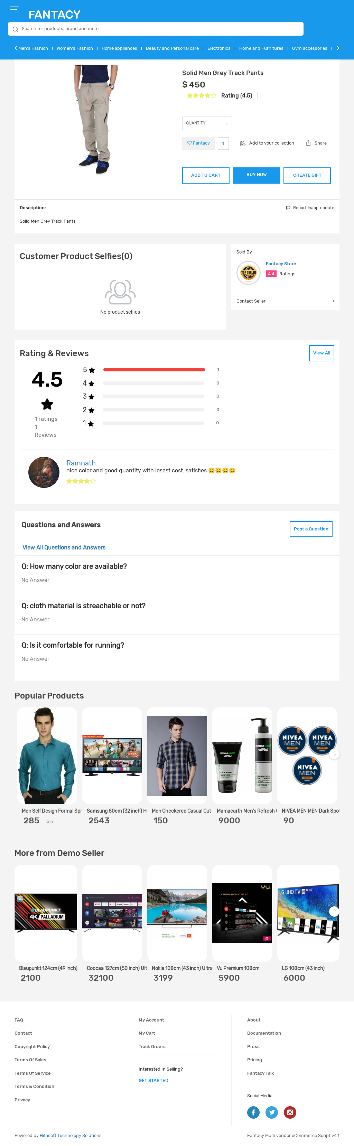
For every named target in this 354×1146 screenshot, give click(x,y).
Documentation (264, 1033)
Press (253, 1046)
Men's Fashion (33, 48)
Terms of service (33, 1073)
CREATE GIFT (307, 175)
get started (153, 1080)
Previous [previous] (21, 757)
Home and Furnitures (261, 48)
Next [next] (335, 757)
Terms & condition (34, 1086)
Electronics (219, 48)
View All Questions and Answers (63, 547)
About (254, 1020)
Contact (23, 1033)
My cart (147, 1033)
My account (151, 1020)
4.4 (271, 273)
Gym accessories (309, 48)
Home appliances (119, 48)
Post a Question (311, 529)
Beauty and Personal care (172, 48)
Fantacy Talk (260, 1073)
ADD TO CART (206, 175)
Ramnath (81, 463)
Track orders (152, 1046)
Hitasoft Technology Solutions (71, 1135)
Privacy (22, 1099)
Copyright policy (32, 1046)
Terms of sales (30, 1059)
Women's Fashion (75, 48)
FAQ (19, 1020)
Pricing (254, 1059)
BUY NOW (256, 174)
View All (321, 352)
